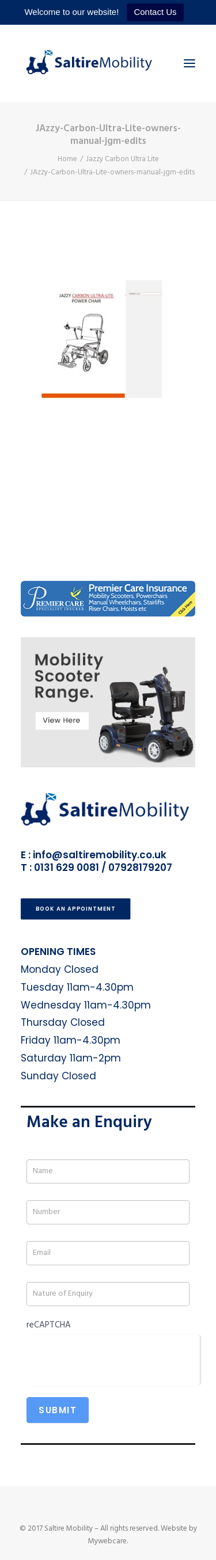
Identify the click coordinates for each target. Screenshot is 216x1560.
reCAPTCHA (48, 1325)
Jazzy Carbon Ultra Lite (122, 159)
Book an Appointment (76, 909)
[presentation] (113, 1357)
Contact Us (155, 12)
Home (67, 159)
